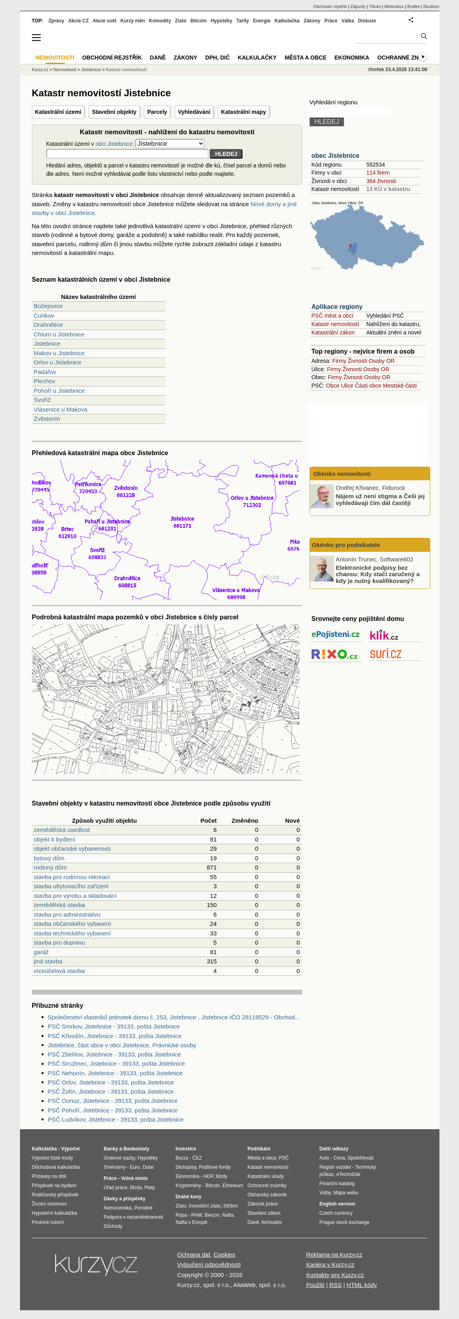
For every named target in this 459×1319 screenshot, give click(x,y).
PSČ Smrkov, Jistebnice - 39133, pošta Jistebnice (114, 1026)
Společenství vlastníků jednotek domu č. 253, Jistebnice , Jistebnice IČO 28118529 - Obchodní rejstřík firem (175, 1017)
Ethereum (233, 1185)
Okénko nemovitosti (341, 473)
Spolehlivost (361, 1158)
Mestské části (400, 385)
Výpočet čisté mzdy (52, 1158)
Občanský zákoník (267, 1195)
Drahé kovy (189, 1197)
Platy (150, 1187)
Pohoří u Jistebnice (59, 390)
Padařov (45, 371)
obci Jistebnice (113, 144)
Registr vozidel (335, 1167)
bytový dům (49, 858)
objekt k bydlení (55, 839)
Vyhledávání (194, 112)
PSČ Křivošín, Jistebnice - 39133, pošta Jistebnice (115, 1036)
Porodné (143, 1208)
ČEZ (197, 1158)
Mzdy (221, 1176)
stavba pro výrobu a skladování (75, 895)
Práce (331, 21)
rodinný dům (50, 867)
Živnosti (357, 361)
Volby (325, 1193)
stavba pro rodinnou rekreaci (72, 876)
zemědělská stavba (59, 904)
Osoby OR (382, 361)
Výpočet (70, 1149)
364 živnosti (381, 181)
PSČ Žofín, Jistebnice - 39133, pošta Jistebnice (111, 1091)
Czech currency (336, 1213)
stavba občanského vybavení (72, 923)
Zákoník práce (263, 1204)
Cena (339, 1158)
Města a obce (306, 57)
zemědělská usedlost (62, 829)
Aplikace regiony (337, 306)
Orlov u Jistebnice (57, 362)
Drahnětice (48, 324)
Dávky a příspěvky (125, 1199)
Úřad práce (115, 1187)
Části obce (368, 385)
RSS (335, 1284)
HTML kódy (362, 1284)
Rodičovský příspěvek (55, 1195)
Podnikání (259, 1149)
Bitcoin (199, 21)
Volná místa (134, 1178)
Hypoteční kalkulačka (54, 1213)
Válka (348, 21)
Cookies (224, 1254)
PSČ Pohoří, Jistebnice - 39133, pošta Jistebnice (113, 1110)
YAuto (375, 6)
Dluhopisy (186, 1167)
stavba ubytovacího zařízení (71, 886)
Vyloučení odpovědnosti (209, 1264)
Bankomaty (136, 1149)
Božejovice (48, 305)
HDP (208, 1176)
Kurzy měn (132, 21)
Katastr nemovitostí (336, 324)
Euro (135, 1167)
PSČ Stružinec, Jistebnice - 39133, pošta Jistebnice (116, 1063)
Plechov (44, 381)
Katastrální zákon (333, 332)
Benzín (212, 1215)
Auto (325, 1158)
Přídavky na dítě (49, 1176)
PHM (196, 1215)
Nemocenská (118, 1208)
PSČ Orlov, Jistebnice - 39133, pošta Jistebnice (111, 1082)
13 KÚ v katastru (388, 189)
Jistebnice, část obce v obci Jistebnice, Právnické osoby (122, 1045)
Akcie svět (104, 21)
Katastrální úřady (266, 1176)
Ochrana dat (194, 1254)
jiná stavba (48, 961)
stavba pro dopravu (59, 942)
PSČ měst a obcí (333, 315)
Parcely (157, 112)
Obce (332, 385)
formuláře (272, 1222)
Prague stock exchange (345, 1222)
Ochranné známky (406, 57)
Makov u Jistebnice (59, 353)
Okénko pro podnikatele (346, 544)
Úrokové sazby (119, 1158)
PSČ (284, 1158)
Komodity (160, 21)
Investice (186, 1149)
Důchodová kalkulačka (56, 1167)
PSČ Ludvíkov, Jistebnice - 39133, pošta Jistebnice (116, 1119)
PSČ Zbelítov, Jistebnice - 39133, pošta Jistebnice (114, 1054)
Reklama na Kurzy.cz (334, 1254)
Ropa (181, 1215)
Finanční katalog (337, 1183)
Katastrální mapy (243, 112)
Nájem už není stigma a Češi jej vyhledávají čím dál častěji (380, 499)
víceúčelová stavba (59, 970)
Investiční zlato (205, 1206)
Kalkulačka (287, 21)
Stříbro (230, 1206)
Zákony (312, 21)
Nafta (228, 1215)
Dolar (148, 1167)
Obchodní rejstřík (330, 6)
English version (337, 1204)
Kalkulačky (257, 57)
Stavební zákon (264, 1213)
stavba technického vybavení (72, 933)
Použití (315, 1284)
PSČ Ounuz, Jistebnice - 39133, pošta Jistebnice (113, 1100)
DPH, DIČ (217, 57)
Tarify (242, 21)
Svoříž (42, 399)
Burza (182, 1158)
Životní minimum (49, 1204)
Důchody (113, 1226)
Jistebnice (47, 343)
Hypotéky (221, 21)
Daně (158, 57)
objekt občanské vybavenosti (72, 848)
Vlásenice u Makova (60, 409)
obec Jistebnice (336, 155)
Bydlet (413, 6)
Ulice (347, 385)
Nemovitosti (64, 69)
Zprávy (56, 21)
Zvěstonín (47, 418)
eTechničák (348, 1174)
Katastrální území (58, 112)
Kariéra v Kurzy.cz (330, 1264)
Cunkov (44, 315)
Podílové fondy (214, 1167)
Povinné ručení (48, 1222)
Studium (431, 6)
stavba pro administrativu (67, 914)
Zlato (181, 21)
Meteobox (393, 6)
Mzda (136, 1187)
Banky (111, 1149)
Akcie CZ (78, 21)
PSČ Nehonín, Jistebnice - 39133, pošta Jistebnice (115, 1073)
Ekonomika (351, 57)
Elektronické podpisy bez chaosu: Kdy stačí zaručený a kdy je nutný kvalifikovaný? (378, 574)
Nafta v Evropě (191, 1222)
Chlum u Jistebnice (59, 334)
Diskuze (367, 21)
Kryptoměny (188, 1185)
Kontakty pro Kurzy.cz (335, 1274)
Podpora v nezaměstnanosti (133, 1217)
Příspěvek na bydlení (54, 1185)
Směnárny (115, 1167)
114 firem (377, 172)
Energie (261, 21)
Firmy (339, 361)
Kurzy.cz (40, 69)
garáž (41, 952)
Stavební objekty (114, 112)
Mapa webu (346, 1193)
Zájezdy (358, 6)
